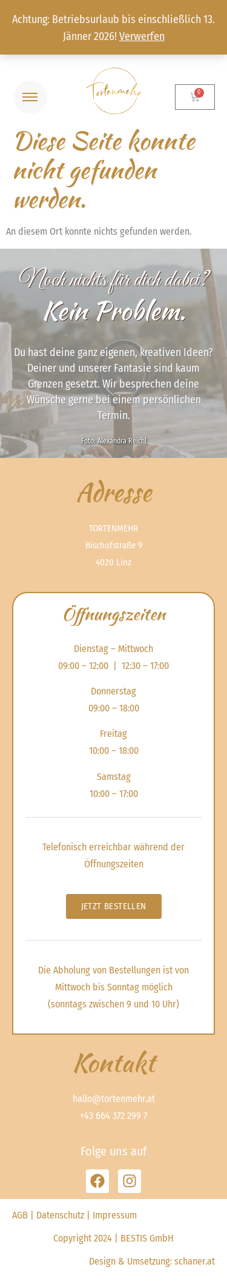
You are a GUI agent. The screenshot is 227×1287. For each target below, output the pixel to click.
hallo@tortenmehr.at (114, 1098)
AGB (20, 1215)
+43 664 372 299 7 (113, 1115)
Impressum (115, 1215)
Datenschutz (60, 1215)
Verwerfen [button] (142, 36)
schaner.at (194, 1261)
